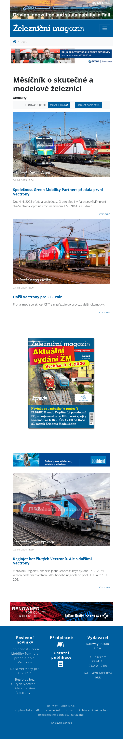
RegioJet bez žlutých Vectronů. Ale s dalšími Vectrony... (52, 561)
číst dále (104, 214)
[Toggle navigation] (104, 28)
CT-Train (59, 105)
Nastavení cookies (61, 723)
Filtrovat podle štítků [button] (88, 105)
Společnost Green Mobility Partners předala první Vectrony (58, 191)
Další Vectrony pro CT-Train (38, 296)
